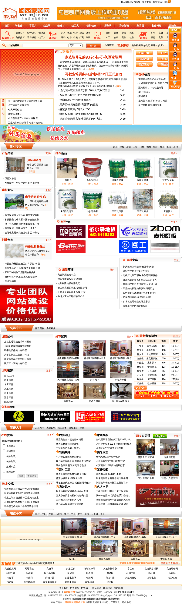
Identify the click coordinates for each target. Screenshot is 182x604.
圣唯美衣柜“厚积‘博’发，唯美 (152, 100)
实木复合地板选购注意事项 (136, 301)
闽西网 (29, 573)
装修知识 (124, 25)
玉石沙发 (168, 211)
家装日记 (51, 427)
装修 (116, 32)
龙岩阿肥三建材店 (66, 274)
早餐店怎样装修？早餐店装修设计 (21, 506)
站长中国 (10, 573)
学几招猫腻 (10, 281)
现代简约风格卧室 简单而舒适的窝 (73, 461)
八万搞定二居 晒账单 (18, 105)
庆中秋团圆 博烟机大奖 (150, 105)
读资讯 (107, 25)
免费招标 (20, 37)
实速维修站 (130, 577)
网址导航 (29, 568)
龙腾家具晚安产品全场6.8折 (152, 79)
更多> (48, 153)
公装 (102, 514)
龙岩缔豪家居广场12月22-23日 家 (155, 83)
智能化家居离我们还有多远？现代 (22, 232)
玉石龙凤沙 (117, 211)
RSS (167, 2)
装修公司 (20, 32)
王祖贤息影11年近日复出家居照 (112, 491)
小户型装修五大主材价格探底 (23, 118)
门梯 (142, 147)
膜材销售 (142, 96)
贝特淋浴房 (10, 178)
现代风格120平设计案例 (108, 456)
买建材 (154, 45)
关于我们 (63, 588)
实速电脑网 (70, 577)
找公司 (47, 25)
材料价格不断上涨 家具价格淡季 (21, 276)
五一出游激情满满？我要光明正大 (25, 101)
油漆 (116, 37)
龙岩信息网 (10, 568)
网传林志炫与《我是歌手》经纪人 (113, 495)
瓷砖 (75, 32)
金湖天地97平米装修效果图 (75, 99)
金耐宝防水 (92, 180)
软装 (75, 37)
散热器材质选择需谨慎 (67, 444)
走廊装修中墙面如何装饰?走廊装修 (21, 502)
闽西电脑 (172, 577)
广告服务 (74, 588)
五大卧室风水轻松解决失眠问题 (72, 495)
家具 (63, 32)
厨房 (81, 32)
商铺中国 (130, 573)
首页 (7, 25)
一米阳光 (67, 180)
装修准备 (73, 427)
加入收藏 (125, 2)
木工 (108, 37)
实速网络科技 (151, 568)
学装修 (18, 25)
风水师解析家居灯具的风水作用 (72, 491)
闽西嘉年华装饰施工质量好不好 (112, 482)
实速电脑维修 (50, 582)
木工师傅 (8, 380)
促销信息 (91, 25)
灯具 (81, 37)
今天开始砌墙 (15, 109)
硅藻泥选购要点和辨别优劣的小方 (140, 279)
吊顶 (88, 37)
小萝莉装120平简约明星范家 (110, 461)
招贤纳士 (85, 588)
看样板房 (31, 37)
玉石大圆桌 (142, 211)
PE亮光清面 (168, 180)
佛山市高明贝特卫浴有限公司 (72, 287)
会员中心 (146, 2)
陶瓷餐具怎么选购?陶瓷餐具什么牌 (22, 268)
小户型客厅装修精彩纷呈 (68, 456)
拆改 (124, 32)
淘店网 (29, 577)
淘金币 (10, 577)
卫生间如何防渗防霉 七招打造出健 (25, 122)
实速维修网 (172, 568)
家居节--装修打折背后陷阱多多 (20, 272)
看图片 (33, 25)
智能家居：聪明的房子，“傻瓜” (20, 228)
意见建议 (96, 588)
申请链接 (165, 563)
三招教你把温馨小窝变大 (68, 448)
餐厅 (66, 514)
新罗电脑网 (70, 582)
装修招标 (156, 25)
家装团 (140, 25)
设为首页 (135, 2)
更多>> (176, 336)
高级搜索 (109, 45)
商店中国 (110, 577)
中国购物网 (29, 582)
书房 (153, 37)
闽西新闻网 (50, 573)
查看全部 (175, 563)
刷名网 (89, 573)
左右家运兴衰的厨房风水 (68, 500)
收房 (108, 32)
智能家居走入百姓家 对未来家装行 (22, 215)
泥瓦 (132, 32)
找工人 (75, 25)
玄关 (161, 37)
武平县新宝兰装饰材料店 (16, 354)
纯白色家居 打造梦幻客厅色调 (71, 465)
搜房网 (70, 573)
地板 (69, 32)
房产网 (10, 582)
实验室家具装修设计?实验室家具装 (21, 489)
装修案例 (136, 45)
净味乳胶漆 (117, 180)
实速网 (49, 568)
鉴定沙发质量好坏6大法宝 (74, 109)
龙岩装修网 (89, 568)
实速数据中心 (110, 568)
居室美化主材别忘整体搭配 (69, 439)
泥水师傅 (8, 397)
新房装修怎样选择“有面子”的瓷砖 (78, 104)
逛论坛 (172, 25)
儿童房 (58, 514)
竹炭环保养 (92, 211)
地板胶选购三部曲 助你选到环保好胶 (81, 113)
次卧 (51, 514)
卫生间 (94, 514)
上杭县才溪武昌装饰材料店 (17, 346)
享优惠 (130, 568)
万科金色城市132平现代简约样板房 (80, 95)
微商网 (151, 573)
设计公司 (31, 32)
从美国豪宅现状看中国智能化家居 (22, 219)
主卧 (161, 32)
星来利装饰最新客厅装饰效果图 (112, 478)
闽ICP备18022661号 (124, 592)
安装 (124, 37)
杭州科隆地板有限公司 (68, 283)
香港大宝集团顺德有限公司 (71, 296)
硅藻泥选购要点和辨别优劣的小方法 (80, 118)
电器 (69, 37)
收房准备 (62, 427)
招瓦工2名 (9, 375)
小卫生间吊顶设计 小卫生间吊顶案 (21, 497)
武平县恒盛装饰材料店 (15, 350)
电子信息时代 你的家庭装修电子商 (22, 224)
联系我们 (107, 588)
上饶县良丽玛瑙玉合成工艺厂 (72, 292)
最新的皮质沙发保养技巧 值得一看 (140, 284)
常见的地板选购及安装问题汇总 (139, 288)
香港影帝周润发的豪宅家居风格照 (113, 500)
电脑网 (89, 577)
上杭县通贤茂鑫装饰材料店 (17, 341)
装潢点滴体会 (15, 114)
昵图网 (110, 582)
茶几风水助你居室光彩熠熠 (69, 504)
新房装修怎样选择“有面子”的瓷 (138, 266)
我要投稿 (157, 2)
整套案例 (39, 328)
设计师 (42, 32)
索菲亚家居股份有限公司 (70, 279)
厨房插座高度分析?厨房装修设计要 (21, 493)
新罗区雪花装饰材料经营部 (17, 359)
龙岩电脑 (151, 577)
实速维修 (89, 582)
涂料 (63, 37)
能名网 (110, 573)
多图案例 (51, 328)
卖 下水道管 (144, 92)
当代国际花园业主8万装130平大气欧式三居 (84, 90)
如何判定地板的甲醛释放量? (137, 297)
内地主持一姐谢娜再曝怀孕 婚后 (112, 504)
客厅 (153, 32)
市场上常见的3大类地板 (135, 306)
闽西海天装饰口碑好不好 (108, 474)
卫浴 (88, 32)
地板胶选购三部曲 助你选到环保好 (140, 275)
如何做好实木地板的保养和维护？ (140, 292)
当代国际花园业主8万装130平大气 (113, 439)
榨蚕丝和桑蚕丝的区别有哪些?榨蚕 (22, 263)
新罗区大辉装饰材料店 (15, 363)
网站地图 (118, 588)
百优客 (172, 573)
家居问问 (39, 427)
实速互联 (70, 568)
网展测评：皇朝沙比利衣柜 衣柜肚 (22, 183)
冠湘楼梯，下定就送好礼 (150, 87)
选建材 (61, 25)
